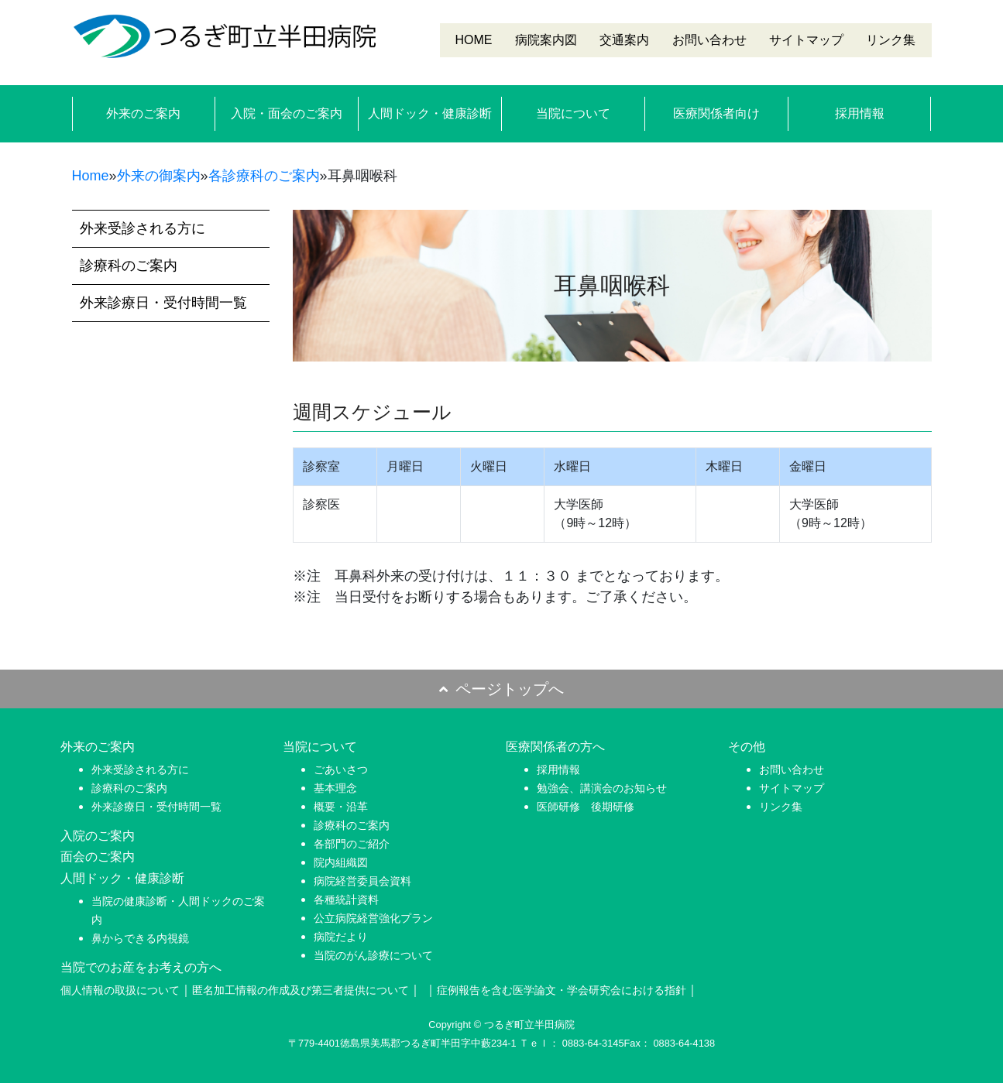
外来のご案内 (143, 113)
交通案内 (624, 39)
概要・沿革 (341, 806)
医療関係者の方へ (555, 746)
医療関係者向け (716, 113)
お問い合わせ (709, 39)
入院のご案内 (97, 835)
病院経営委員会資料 (362, 881)
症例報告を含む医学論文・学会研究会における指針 (561, 990)
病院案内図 (546, 39)
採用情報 (859, 113)
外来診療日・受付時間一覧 (163, 302)
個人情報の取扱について (120, 990)
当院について (573, 113)
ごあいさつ (341, 769)
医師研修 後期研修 (585, 806)
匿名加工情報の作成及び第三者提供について (300, 990)
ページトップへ (501, 688)
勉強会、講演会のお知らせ (602, 788)
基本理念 (335, 788)
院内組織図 (341, 862)
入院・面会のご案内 (286, 113)
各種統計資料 (346, 899)
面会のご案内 (97, 856)
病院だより (341, 936)
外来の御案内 (159, 175)
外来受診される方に (142, 228)
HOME (474, 39)
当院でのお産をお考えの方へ (141, 967)
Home (90, 175)
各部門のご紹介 (352, 844)
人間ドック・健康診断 (430, 113)
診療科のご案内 (128, 265)
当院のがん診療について (373, 955)
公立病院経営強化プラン (373, 918)
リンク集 (890, 39)
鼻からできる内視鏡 (140, 938)
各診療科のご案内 (264, 175)
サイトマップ (806, 39)
